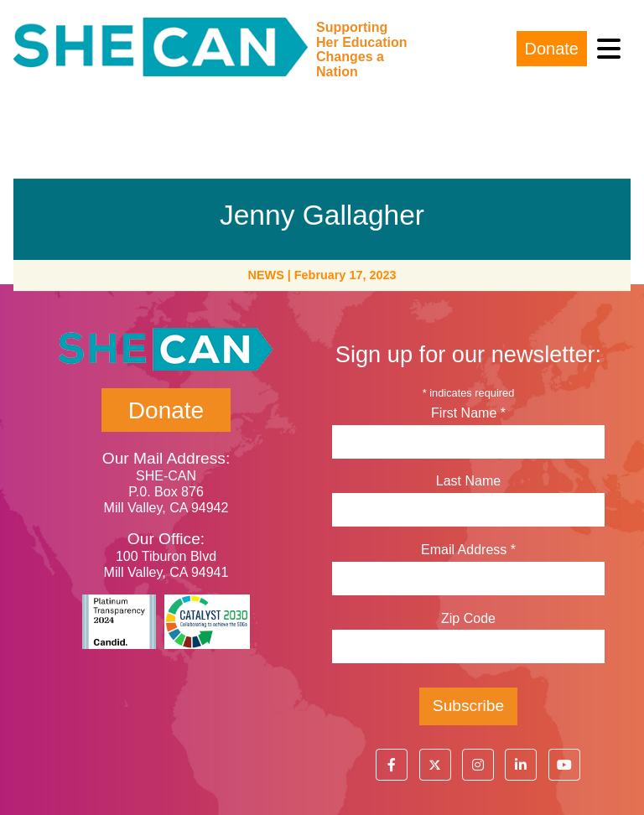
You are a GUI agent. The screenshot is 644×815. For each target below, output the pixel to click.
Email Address (468, 549)
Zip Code (468, 618)
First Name (468, 413)
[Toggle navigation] (609, 49)
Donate (552, 48)
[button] (392, 765)
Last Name (468, 481)
